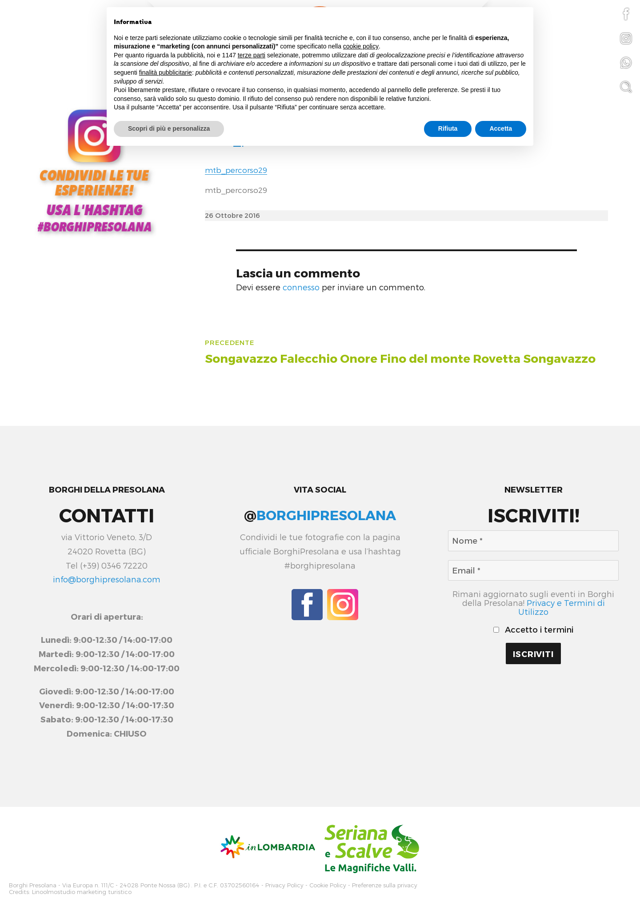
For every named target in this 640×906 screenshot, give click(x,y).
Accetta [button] (500, 128)
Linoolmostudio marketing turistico (82, 891)
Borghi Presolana (32, 885)
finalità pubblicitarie (165, 72)
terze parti (251, 55)
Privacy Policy (284, 885)
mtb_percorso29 (236, 169)
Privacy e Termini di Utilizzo (561, 607)
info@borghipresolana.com (106, 579)
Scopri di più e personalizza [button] (169, 128)
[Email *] (533, 570)
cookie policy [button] (361, 46)
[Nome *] (533, 540)
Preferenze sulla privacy (384, 885)
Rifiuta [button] (448, 128)
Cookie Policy (327, 885)
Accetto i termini (533, 629)
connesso (301, 287)
